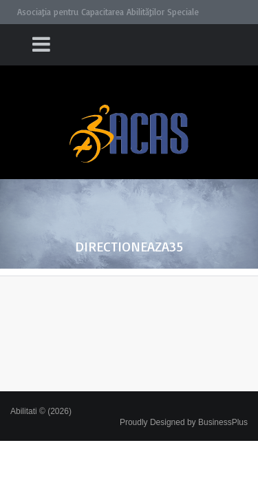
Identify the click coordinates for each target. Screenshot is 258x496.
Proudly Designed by (184, 422)
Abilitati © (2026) (41, 411)
